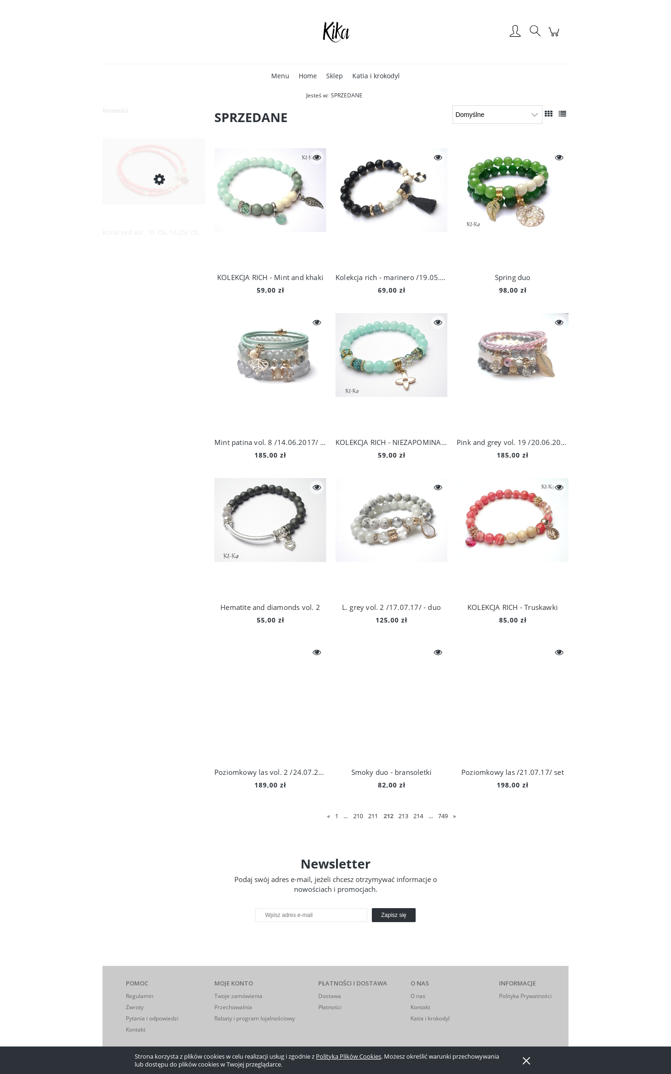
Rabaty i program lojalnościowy (254, 1018)
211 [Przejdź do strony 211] (373, 816)
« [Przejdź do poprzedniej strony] (328, 816)
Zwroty (135, 1007)
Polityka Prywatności (525, 996)
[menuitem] (280, 75)
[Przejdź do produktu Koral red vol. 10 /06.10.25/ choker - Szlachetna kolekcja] (154, 179)
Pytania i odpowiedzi (152, 1018)
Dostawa (329, 996)
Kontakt (135, 1029)
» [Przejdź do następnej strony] (454, 816)
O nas (418, 996)
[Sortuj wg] (497, 114)
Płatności (330, 1007)
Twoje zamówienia (238, 996)
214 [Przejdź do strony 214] (418, 816)
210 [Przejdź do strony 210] (358, 816)
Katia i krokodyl (430, 1018)
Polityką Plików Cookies (348, 1056)
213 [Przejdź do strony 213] (403, 816)
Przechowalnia (233, 1007)
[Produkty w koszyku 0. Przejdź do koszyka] (555, 36)
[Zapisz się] (394, 915)
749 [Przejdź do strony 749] (443, 816)
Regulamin (139, 996)
